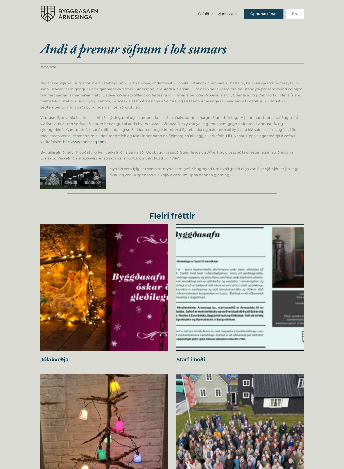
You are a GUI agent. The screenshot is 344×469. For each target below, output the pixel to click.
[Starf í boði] (240, 227)
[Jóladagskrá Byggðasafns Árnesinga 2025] (104, 377)
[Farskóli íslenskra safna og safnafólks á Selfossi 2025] (240, 377)
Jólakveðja (54, 359)
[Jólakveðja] (104, 227)
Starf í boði (190, 359)
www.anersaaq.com (88, 142)
